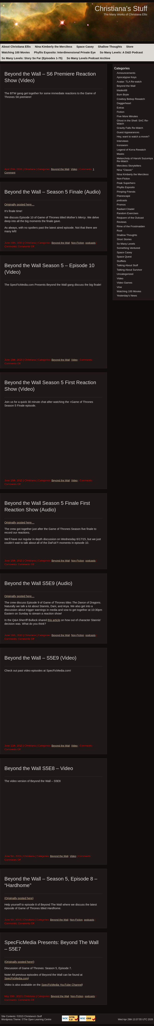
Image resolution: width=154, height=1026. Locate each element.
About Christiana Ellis (16, 46)
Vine (119, 287)
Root (119, 230)
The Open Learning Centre (37, 1019)
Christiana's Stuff (121, 9)
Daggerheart (124, 103)
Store (129, 46)
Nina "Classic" (125, 169)
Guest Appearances (128, 132)
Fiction (120, 111)
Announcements (126, 73)
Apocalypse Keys (126, 77)
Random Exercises (127, 213)
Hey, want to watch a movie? (133, 136)
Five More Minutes (127, 116)
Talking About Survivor (129, 269)
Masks (120, 153)
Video (74, 169)
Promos (121, 204)
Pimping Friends (126, 191)
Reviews (121, 222)
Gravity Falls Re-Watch (130, 127)
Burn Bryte (123, 94)
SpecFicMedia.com (16, 978)
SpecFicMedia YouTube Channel (61, 984)
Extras (120, 107)
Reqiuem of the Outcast (130, 217)
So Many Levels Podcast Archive (88, 58)
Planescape (123, 195)
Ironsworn (122, 145)
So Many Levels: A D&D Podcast (121, 52)
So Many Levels (126, 243)
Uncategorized (125, 274)
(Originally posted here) (19, 898)
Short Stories (124, 239)
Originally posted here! (19, 961)
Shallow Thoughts (110, 46)
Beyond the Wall (60, 169)
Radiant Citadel (125, 209)
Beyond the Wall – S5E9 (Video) (40, 658)
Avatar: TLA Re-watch (129, 81)
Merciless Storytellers (129, 165)
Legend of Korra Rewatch (131, 149)
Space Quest (124, 256)
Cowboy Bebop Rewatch (131, 99)
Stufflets (121, 261)
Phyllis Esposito (126, 187)
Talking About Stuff (127, 265)
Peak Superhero (126, 183)
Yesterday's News (127, 295)
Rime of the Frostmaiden (131, 226)
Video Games (124, 282)
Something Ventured (128, 248)
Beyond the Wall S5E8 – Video (38, 768)
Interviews (122, 141)
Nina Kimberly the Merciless (53, 46)
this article (54, 620)
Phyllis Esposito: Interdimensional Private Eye (65, 52)
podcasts (90, 242)
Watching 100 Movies (16, 52)
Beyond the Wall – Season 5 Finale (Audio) (52, 192)
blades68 (122, 90)
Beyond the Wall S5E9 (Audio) (38, 583)
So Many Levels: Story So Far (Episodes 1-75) (32, 58)
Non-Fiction (77, 242)
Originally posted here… (19, 204)
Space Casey (85, 46)
